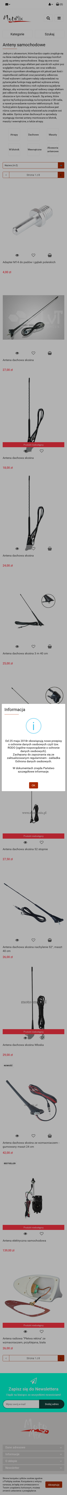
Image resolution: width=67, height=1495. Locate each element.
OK (33, 774)
